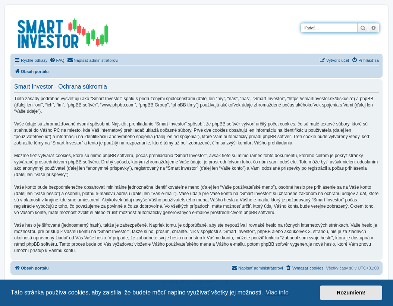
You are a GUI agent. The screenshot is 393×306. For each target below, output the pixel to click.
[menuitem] (57, 60)
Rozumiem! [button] (351, 293)
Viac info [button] (277, 292)
